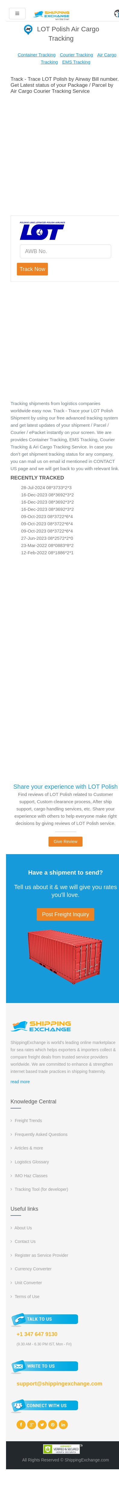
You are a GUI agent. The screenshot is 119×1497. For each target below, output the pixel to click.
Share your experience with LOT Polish (65, 786)
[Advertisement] (59, 153)
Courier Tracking (76, 54)
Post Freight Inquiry (65, 914)
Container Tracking (37, 54)
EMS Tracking (76, 61)
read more (20, 1081)
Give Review (65, 841)
